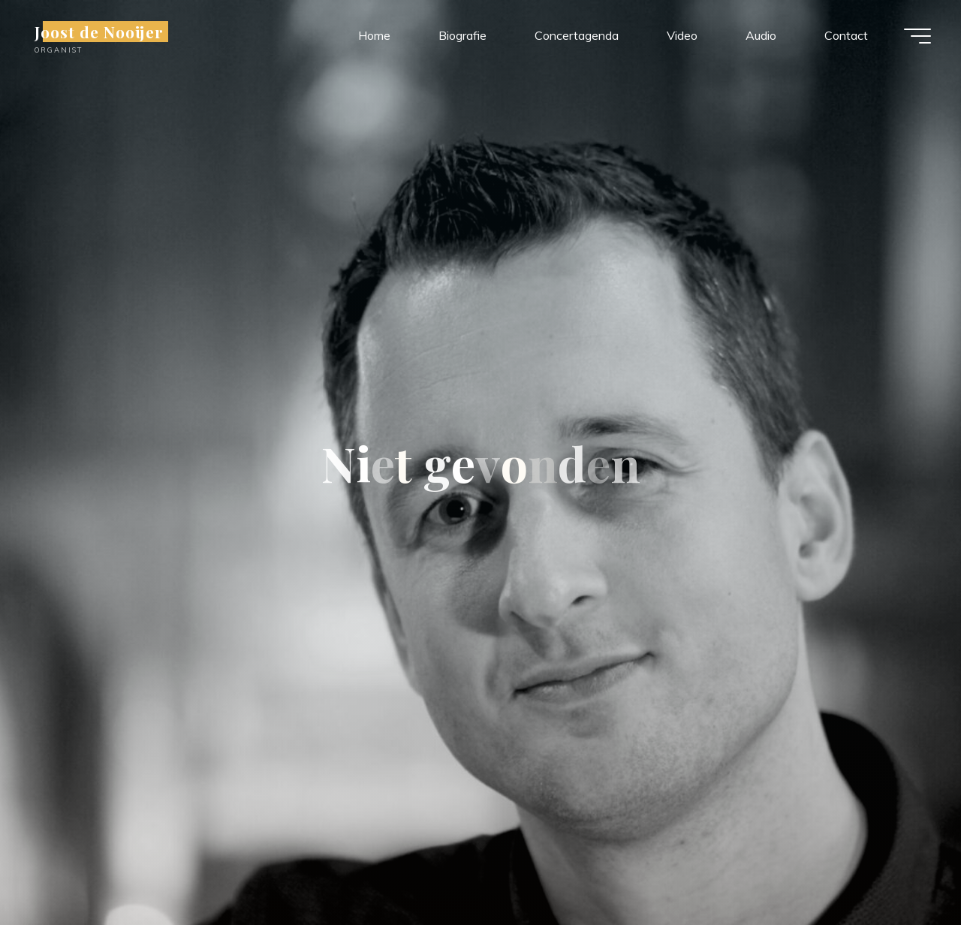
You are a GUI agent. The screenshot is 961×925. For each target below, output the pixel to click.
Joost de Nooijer (99, 31)
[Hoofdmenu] (917, 36)
